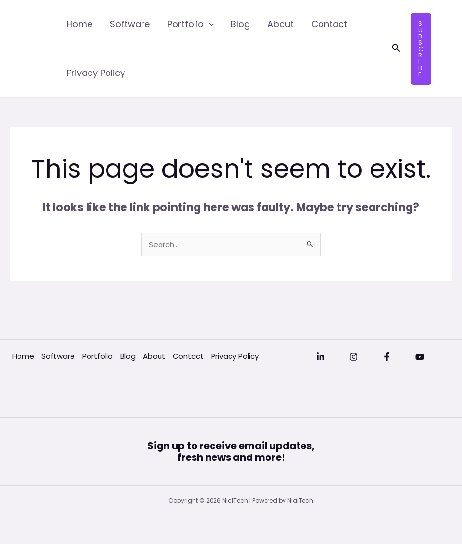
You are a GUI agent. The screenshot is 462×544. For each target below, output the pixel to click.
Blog (240, 24)
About (280, 24)
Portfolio (190, 24)
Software (130, 24)
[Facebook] (386, 356)
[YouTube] (419, 356)
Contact (329, 24)
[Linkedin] (320, 356)
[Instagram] (353, 356)
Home (79, 24)
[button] (396, 48)
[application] (209, 24)
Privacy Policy (96, 73)
